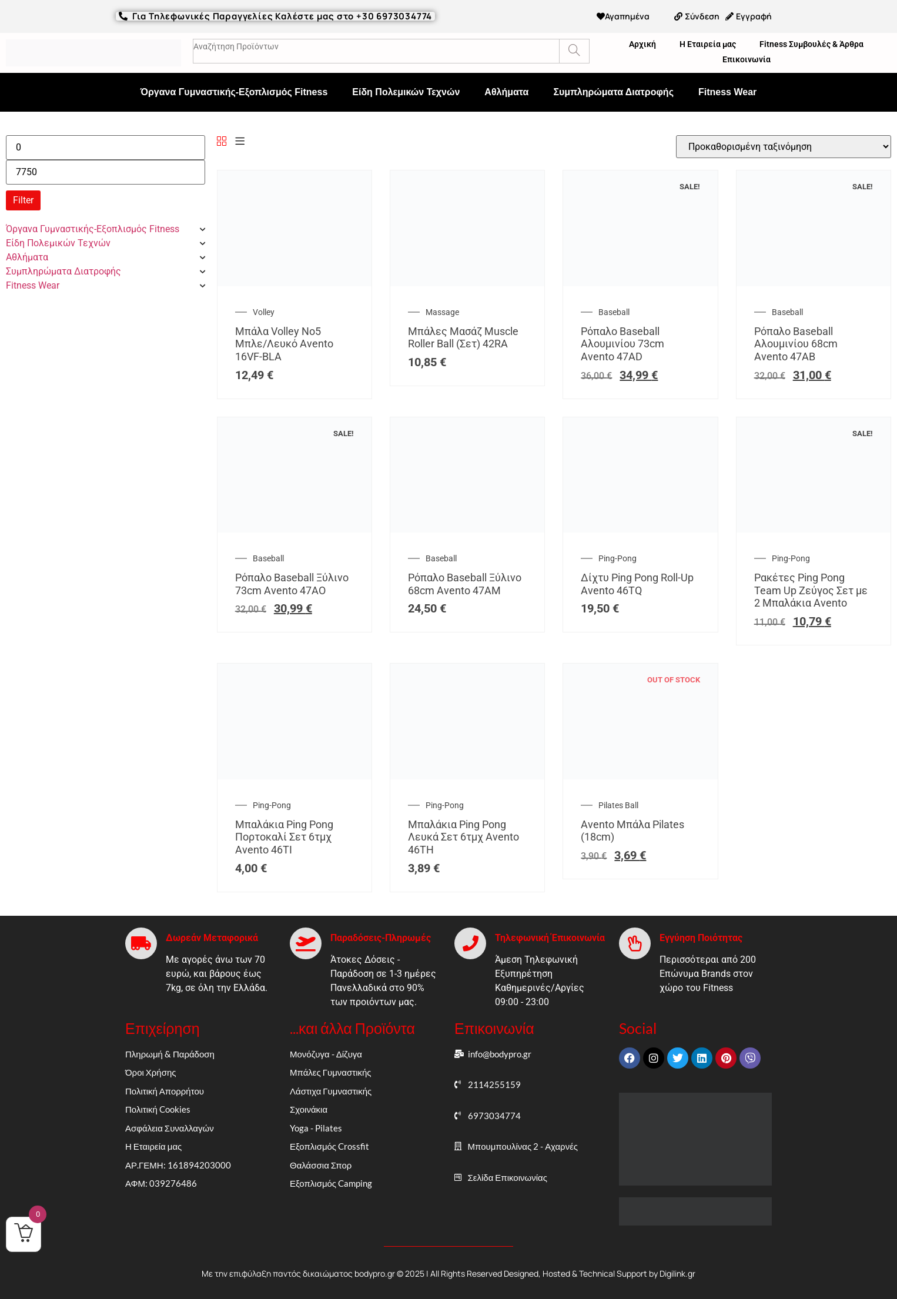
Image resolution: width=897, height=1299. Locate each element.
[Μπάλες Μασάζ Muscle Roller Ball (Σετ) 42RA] (467, 283)
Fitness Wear (727, 92)
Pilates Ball (618, 805)
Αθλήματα (506, 92)
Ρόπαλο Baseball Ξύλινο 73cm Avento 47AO (292, 584)
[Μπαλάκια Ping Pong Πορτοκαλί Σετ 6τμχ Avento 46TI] (294, 776)
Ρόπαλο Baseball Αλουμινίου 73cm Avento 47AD (622, 344)
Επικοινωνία (746, 59)
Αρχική (642, 44)
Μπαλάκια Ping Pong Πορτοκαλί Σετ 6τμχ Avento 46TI (284, 837)
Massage (442, 312)
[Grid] (221, 142)
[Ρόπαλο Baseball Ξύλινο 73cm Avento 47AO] (294, 529)
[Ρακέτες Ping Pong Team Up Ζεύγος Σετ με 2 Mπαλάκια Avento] (814, 529)
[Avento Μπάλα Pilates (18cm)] (640, 776)
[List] (240, 142)
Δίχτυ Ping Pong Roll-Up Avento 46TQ (637, 584)
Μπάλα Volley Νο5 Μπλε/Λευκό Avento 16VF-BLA (284, 344)
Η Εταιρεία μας (708, 44)
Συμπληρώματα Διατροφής (613, 92)
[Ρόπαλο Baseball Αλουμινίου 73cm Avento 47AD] (640, 283)
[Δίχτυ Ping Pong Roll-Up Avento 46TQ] (640, 529)
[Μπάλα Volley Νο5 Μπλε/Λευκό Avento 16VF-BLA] (294, 283)
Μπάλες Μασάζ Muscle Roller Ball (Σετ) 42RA (463, 337)
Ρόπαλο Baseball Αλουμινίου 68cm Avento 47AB (796, 344)
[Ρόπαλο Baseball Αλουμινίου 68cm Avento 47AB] (814, 283)
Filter (23, 200)
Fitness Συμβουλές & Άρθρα (811, 44)
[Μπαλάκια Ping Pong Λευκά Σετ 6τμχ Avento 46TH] (467, 776)
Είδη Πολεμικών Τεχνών (406, 92)
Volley (264, 312)
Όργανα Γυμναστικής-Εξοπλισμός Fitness (234, 92)
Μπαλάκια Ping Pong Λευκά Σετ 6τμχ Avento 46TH (463, 837)
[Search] (574, 51)
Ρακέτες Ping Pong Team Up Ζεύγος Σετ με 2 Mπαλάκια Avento (811, 590)
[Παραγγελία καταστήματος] (783, 146)
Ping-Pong (617, 558)
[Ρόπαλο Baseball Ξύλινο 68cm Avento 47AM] (467, 529)
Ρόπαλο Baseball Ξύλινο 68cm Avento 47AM (464, 584)
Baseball (614, 312)
